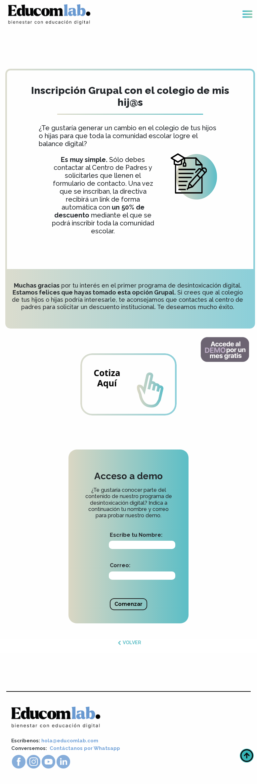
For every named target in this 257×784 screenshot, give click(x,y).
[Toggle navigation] (247, 14)
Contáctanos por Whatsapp (85, 748)
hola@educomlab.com (69, 741)
